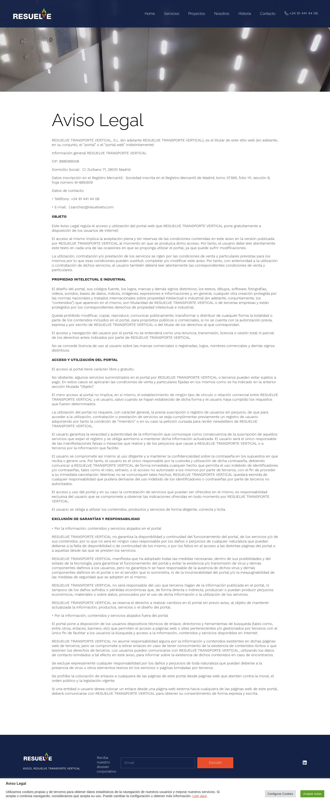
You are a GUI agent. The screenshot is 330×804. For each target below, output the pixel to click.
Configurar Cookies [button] (280, 794)
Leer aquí (199, 796)
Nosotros (221, 13)
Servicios (171, 13)
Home (150, 13)
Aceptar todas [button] (312, 794)
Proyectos (196, 13)
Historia (245, 13)
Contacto (267, 13)
